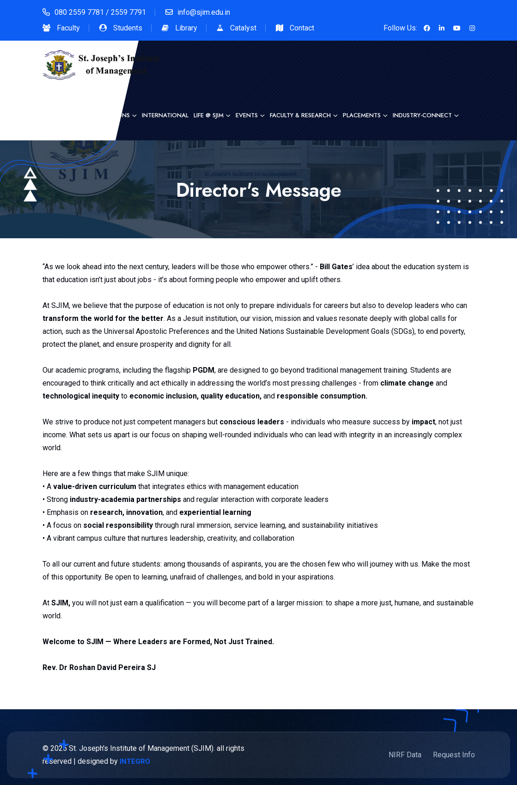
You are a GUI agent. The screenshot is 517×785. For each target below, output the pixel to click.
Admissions (112, 115)
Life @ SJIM (209, 115)
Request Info (454, 754)
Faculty (68, 28)
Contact (302, 28)
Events (247, 115)
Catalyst (243, 28)
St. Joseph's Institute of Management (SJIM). (142, 748)
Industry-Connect (422, 115)
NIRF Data (405, 754)
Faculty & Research (300, 115)
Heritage (68, 115)
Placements (362, 115)
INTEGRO (135, 761)
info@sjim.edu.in (203, 12)
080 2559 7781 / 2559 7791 (100, 12)
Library (186, 28)
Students (127, 28)
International (165, 115)
